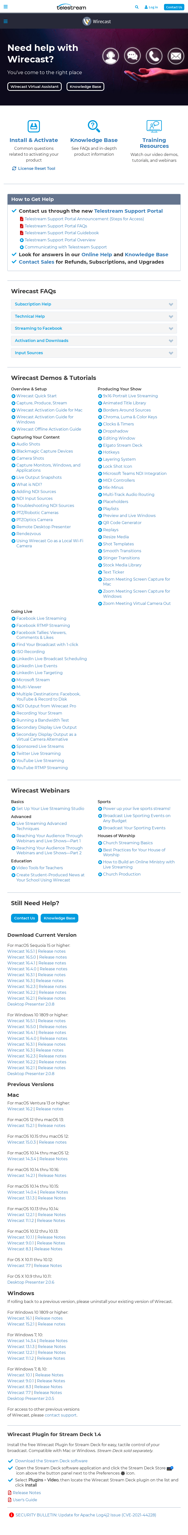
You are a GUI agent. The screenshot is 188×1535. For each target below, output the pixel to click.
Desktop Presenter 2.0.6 (30, 1282)
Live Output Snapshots (39, 477)
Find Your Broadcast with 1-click (47, 644)
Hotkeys (111, 452)
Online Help (97, 255)
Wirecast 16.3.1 (21, 975)
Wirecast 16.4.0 (21, 969)
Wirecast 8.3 (19, 1249)
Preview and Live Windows (129, 515)
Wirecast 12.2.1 (21, 1214)
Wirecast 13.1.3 (21, 1198)
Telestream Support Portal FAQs (56, 226)
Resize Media (116, 537)
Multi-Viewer (28, 687)
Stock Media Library (122, 565)
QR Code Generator (122, 522)
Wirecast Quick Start (36, 396)
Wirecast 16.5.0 (21, 957)
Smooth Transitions (122, 551)
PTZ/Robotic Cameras (37, 512)
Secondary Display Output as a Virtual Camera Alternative (46, 737)
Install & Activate (34, 140)
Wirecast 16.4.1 (21, 963)
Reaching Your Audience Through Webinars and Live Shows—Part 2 (49, 850)
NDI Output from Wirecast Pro (46, 706)
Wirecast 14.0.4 (22, 1192)
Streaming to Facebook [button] (38, 328)
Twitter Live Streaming (38, 753)
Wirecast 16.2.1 (21, 998)
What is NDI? (29, 484)
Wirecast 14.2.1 (21, 1175)
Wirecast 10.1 (19, 1375)
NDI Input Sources (34, 498)
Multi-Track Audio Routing (128, 494)
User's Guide (25, 1500)
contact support (61, 1415)
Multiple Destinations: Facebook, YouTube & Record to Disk (48, 697)
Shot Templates (118, 544)
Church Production (122, 874)
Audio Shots (28, 444)
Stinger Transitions (121, 558)
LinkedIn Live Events (36, 666)
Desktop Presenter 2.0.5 (30, 1398)
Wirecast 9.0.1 (20, 1243)
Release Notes (53, 1159)
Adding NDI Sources (36, 491)
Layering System (119, 459)
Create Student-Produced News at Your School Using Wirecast (50, 877)
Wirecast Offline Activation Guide (48, 429)
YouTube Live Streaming (40, 760)
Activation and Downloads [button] (41, 340)
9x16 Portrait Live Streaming (130, 396)
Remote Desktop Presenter (43, 527)
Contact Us (174, 7)
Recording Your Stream (39, 713)
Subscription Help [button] (33, 304)
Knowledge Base (85, 86)
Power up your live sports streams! (136, 808)
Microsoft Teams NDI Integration (135, 473)
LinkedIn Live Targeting (39, 672)
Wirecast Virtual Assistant (35, 86)
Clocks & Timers (118, 424)
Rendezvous (28, 533)
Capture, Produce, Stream (41, 403)
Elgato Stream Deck (122, 445)
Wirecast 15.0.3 (21, 1142)
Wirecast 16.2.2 (21, 992)
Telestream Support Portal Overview (60, 240)
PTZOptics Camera (34, 519)
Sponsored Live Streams (40, 746)
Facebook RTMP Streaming (43, 625)
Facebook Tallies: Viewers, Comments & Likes (41, 635)
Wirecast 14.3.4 (21, 1159)
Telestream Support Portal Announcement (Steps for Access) (84, 219)
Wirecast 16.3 (20, 980)
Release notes (52, 951)
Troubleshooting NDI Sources (45, 505)
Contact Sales (36, 262)
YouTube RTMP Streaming (42, 767)
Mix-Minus (113, 487)
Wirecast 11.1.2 (20, 1220)
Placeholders (115, 501)
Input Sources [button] (29, 353)
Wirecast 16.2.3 (21, 986)
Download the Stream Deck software (51, 1461)
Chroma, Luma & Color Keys (130, 417)
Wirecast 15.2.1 (21, 1125)
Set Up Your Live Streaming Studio (50, 808)
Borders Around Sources (127, 410)
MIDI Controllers (119, 480)
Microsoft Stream (33, 680)
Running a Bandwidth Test (42, 720)
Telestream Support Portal (128, 211)
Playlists (111, 508)
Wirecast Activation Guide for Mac (49, 410)
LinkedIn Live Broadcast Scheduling (51, 658)
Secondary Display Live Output (46, 727)
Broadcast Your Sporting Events (134, 828)
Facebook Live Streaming (41, 618)
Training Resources (154, 143)
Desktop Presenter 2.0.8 (30, 1004)
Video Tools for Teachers (39, 868)
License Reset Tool (33, 168)
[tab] (94, 304)
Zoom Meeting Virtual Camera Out (137, 603)
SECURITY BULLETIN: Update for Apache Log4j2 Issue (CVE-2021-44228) (86, 1515)
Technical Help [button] (30, 316)
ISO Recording (30, 651)
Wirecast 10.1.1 (20, 1237)
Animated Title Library (124, 403)
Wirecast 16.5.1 (21, 951)
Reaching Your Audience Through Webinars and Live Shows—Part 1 (49, 838)
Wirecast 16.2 (20, 1109)
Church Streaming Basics (128, 843)
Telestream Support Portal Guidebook (62, 233)
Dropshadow (115, 431)
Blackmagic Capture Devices (44, 451)
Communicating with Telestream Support (66, 247)
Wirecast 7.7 (19, 1265)
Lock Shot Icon (117, 466)
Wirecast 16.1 (19, 1318)
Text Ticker (113, 572)
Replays (110, 529)
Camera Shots (30, 458)
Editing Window (119, 438)
